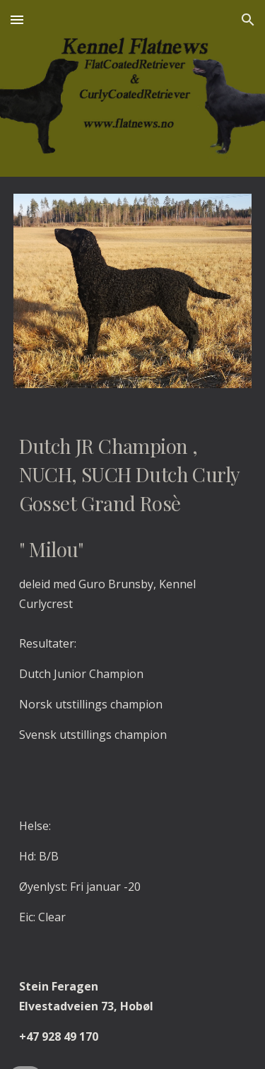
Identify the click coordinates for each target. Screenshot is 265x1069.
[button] (17, 19)
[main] (132, 523)
